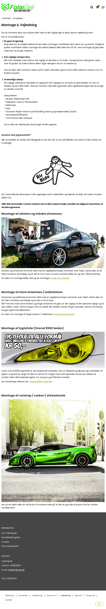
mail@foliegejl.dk (16, 569)
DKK (99, 604)
